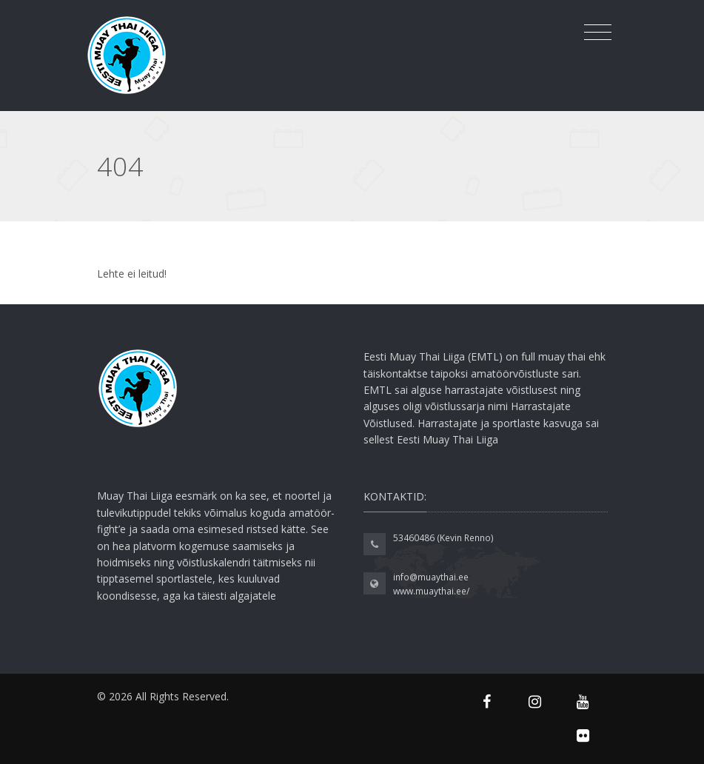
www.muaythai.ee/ (431, 591)
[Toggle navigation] (598, 32)
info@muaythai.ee (431, 577)
